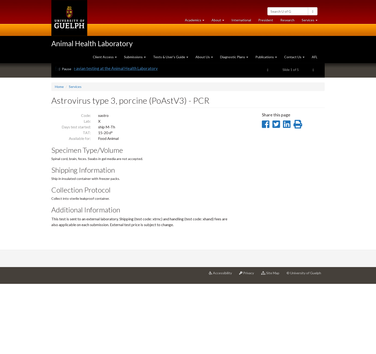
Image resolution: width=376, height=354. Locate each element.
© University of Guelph (304, 343)
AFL (314, 57)
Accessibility (222, 344)
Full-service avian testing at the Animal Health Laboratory (106, 138)
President (265, 20)
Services (75, 156)
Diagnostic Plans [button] (234, 57)
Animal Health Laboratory (92, 43)
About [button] (220, 21)
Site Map (272, 344)
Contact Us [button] (294, 57)
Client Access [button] (105, 57)
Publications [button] (266, 57)
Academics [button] (196, 21)
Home (59, 156)
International (241, 20)
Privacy (248, 344)
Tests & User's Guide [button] (170, 57)
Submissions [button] (135, 57)
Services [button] (311, 21)
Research (289, 21)
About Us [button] (204, 57)
